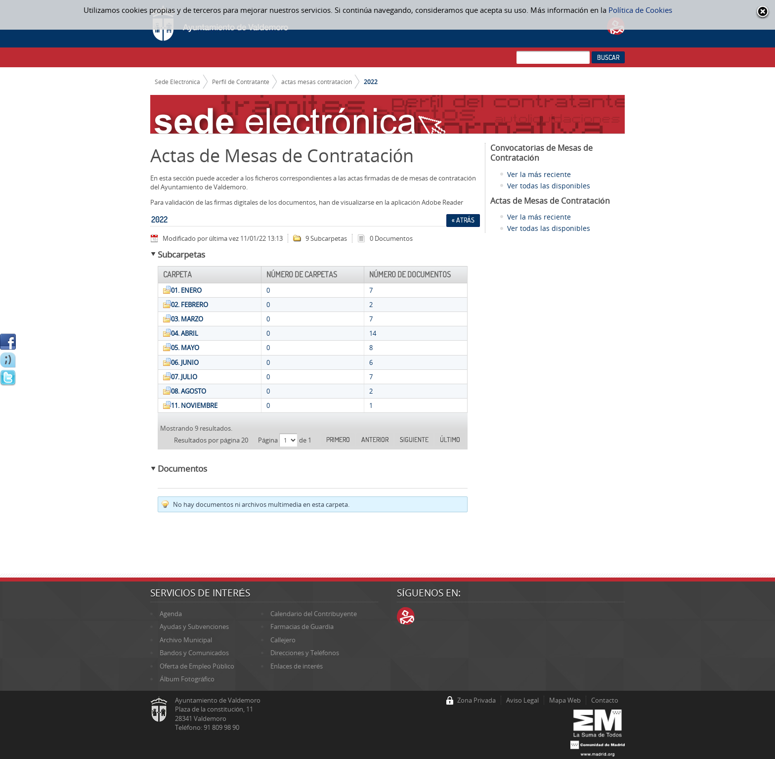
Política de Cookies (640, 10)
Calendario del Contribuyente (313, 613)
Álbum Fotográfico (187, 678)
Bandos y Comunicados (194, 652)
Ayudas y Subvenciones (194, 626)
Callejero (283, 639)
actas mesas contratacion (316, 82)
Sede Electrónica (178, 82)
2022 (371, 82)
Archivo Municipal (186, 639)
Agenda (171, 613)
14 (372, 333)
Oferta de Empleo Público (197, 666)
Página (268, 440)
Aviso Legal (522, 700)
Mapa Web (565, 700)
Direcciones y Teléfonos (304, 652)
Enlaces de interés (296, 666)
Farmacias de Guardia (302, 626)
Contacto (604, 700)
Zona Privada (476, 700)
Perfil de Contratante (240, 82)
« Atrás (463, 220)
